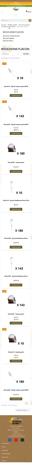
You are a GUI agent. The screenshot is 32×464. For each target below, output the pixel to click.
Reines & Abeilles (16, 4)
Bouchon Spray (8, 41)
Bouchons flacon (13, 32)
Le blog (16, 446)
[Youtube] (16, 440)
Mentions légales (16, 453)
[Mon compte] (2, 11)
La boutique (16, 450)
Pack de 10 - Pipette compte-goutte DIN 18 (16, 86)
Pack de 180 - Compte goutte (16, 162)
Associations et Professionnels (16, 6)
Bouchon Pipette (8, 38)
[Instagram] (22, 440)
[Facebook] (10, 440)
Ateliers (16, 2)
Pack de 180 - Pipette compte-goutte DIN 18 (16, 390)
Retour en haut (23, 410)
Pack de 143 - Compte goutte (16, 314)
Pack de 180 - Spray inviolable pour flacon (16, 238)
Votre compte (16, 443)
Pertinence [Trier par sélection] (10, 54)
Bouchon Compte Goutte (11, 36)
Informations (16, 457)
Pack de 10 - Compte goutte (16, 352)
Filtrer (26, 54)
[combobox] (14, 20)
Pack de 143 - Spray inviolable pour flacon (16, 276)
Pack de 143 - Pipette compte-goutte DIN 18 (16, 124)
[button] (29, 12)
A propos (16, 460)
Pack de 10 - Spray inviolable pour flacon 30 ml (16, 200)
